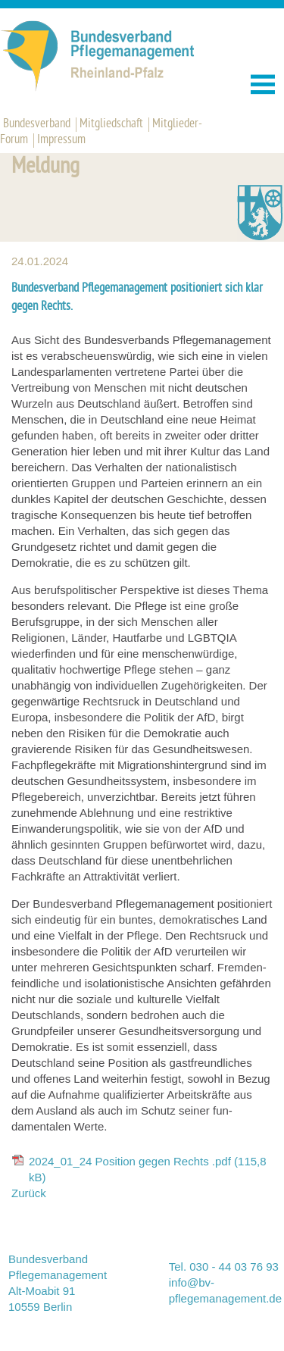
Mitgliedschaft (111, 124)
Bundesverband (36, 124)
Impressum (61, 140)
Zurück (28, 1193)
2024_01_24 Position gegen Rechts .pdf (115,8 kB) (148, 1169)
